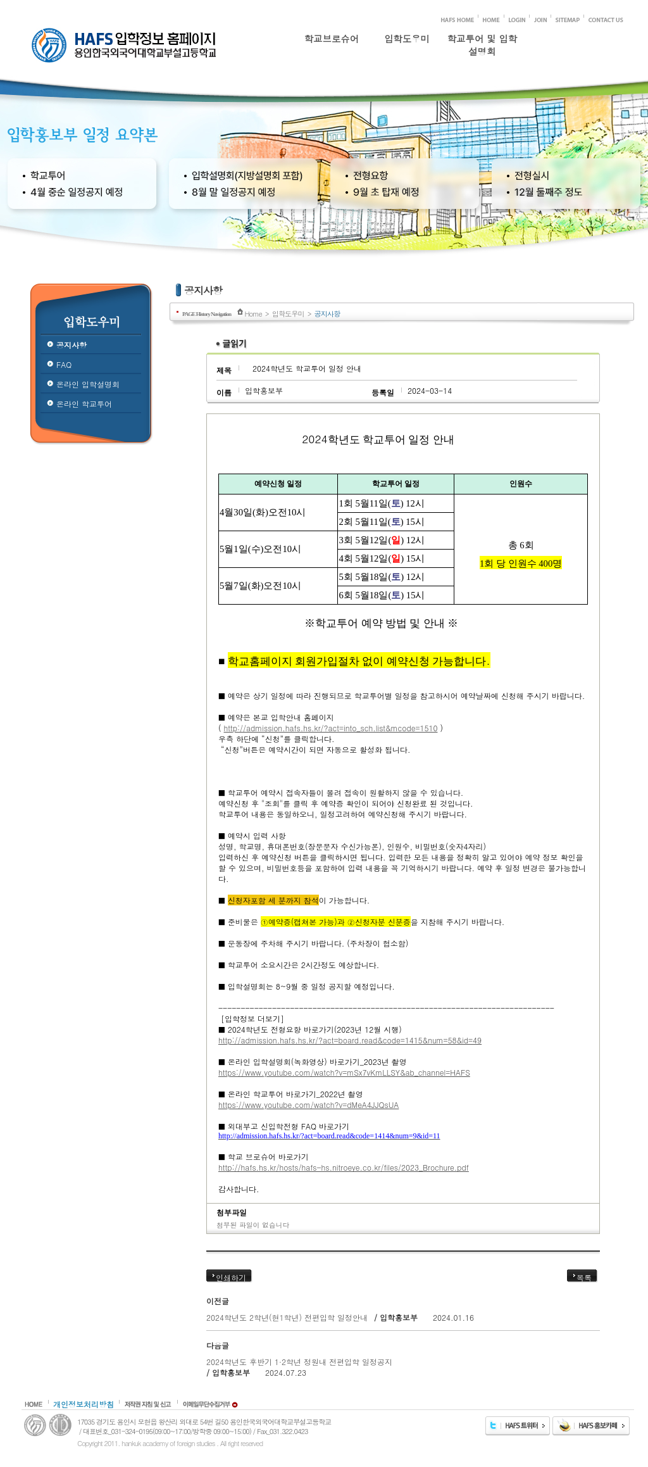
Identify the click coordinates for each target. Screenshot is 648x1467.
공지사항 (71, 344)
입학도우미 (407, 38)
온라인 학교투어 (84, 403)
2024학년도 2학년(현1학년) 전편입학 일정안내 (287, 1317)
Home (252, 313)
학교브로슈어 (331, 38)
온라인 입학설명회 (88, 384)
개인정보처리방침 (83, 1404)
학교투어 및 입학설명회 (482, 42)
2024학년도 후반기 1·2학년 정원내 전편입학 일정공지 (299, 1361)
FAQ (64, 364)
